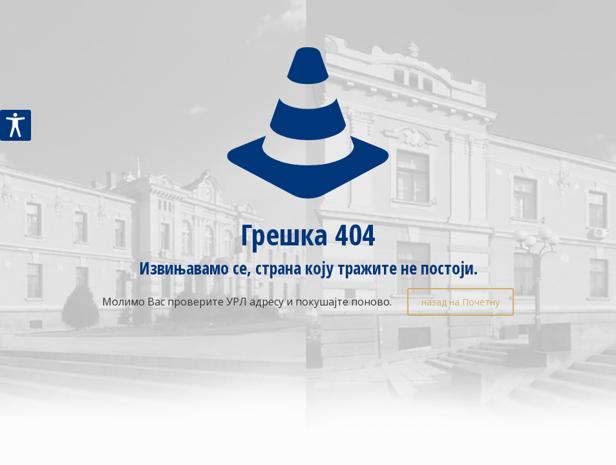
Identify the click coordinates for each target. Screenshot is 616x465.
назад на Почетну (460, 302)
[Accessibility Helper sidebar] (15, 125)
